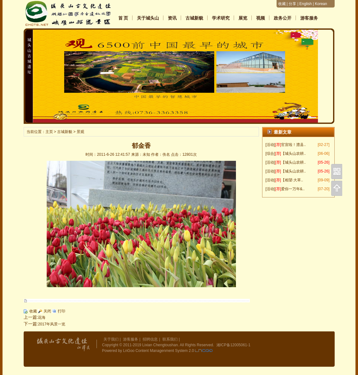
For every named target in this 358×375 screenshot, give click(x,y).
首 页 (123, 18)
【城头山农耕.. (293, 153)
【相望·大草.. (292, 180)
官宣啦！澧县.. (293, 144)
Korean (321, 4)
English (305, 4)
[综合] (270, 153)
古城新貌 (194, 18)
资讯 (172, 18)
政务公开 (282, 18)
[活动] (270, 144)
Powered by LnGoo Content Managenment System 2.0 (148, 350)
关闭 (47, 311)
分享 (292, 4)
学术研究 (221, 18)
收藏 (282, 4)
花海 (41, 317)
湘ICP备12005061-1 (233, 345)
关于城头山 (148, 18)
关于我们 (111, 339)
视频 (260, 18)
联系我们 (170, 339)
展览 (242, 18)
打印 (61, 311)
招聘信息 (150, 339)
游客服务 (309, 18)
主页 (49, 132)
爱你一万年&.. (293, 189)
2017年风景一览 (51, 324)
